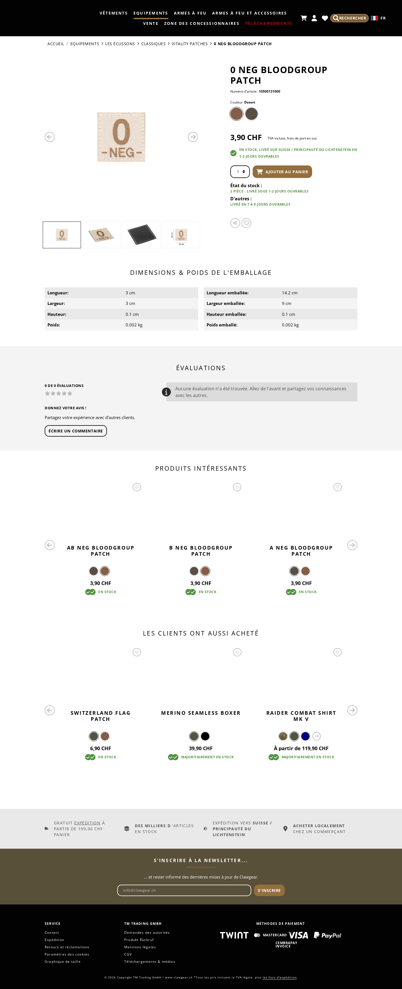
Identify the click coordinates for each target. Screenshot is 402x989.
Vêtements (113, 13)
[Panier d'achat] (302, 18)
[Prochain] (193, 137)
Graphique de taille (63, 961)
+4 (317, 736)
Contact (52, 932)
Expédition (87, 823)
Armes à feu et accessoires (248, 13)
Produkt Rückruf (139, 939)
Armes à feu (189, 13)
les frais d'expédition (280, 977)
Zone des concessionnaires (200, 23)
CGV (128, 954)
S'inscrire (269, 890)
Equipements (149, 13)
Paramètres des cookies (67, 954)
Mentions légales (140, 947)
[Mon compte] (313, 18)
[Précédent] (50, 137)
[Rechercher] (349, 18)
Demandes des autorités (147, 932)
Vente (149, 23)
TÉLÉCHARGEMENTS (268, 23)
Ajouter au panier (282, 172)
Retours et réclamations (67, 947)
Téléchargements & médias (149, 961)
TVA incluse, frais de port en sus (292, 138)
